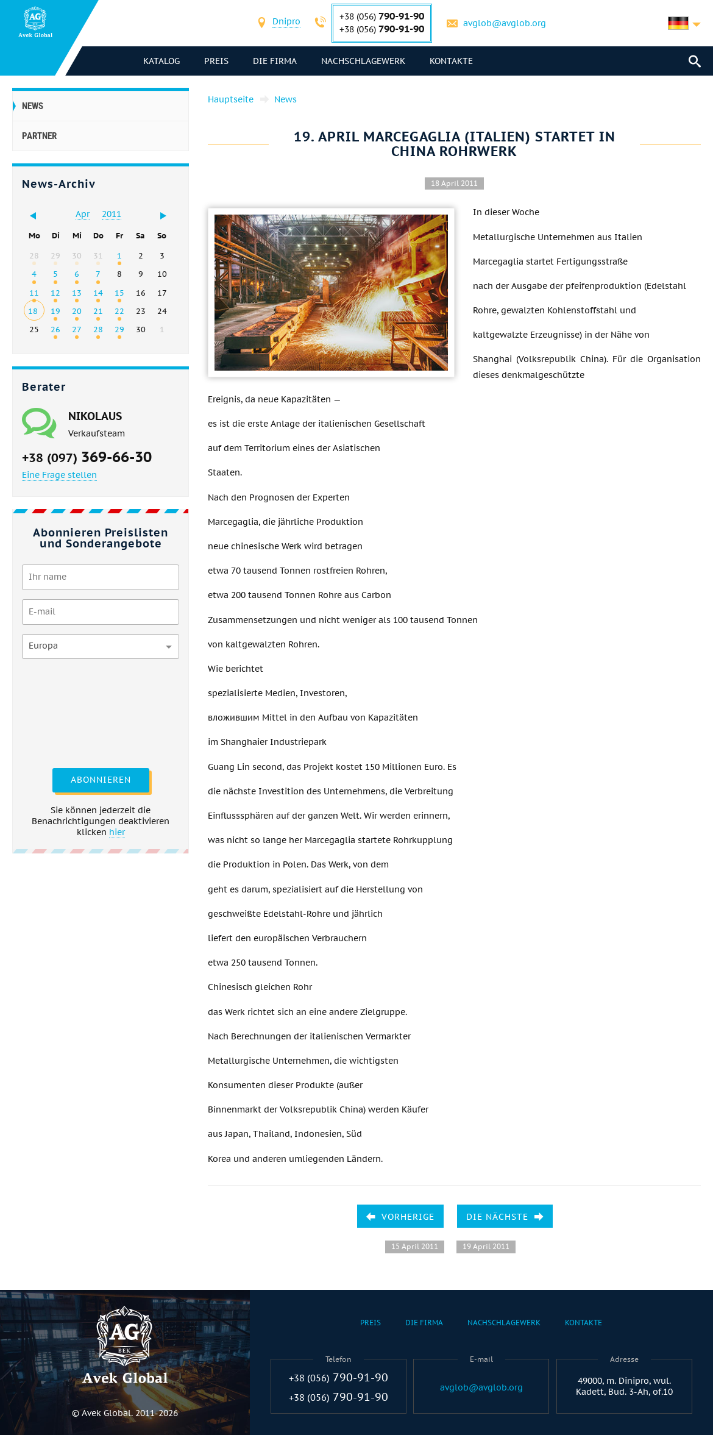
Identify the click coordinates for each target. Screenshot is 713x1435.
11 (34, 292)
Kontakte (451, 60)
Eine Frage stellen (59, 474)
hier (117, 832)
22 (119, 311)
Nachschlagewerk (363, 60)
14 (98, 292)
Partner (39, 135)
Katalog (161, 60)
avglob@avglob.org (504, 23)
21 (98, 311)
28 (98, 329)
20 (77, 311)
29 (119, 329)
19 (55, 311)
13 (77, 292)
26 (55, 329)
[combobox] (286, 23)
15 (119, 292)
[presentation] (72, 712)
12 (55, 292)
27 (77, 329)
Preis (216, 60)
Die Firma (275, 60)
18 (33, 311)
